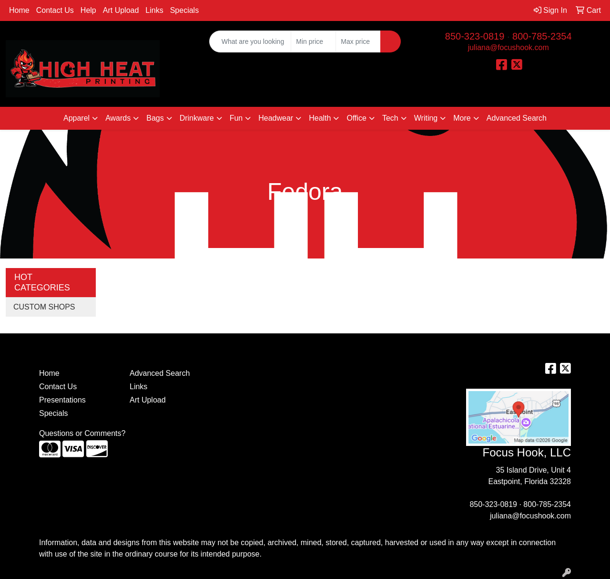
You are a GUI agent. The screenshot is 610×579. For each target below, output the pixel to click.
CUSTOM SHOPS (44, 307)
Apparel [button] (76, 118)
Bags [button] (154, 118)
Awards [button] (118, 118)
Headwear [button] (275, 118)
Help (88, 10)
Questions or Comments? (82, 433)
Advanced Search (517, 118)
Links (154, 10)
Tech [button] (390, 118)
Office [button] (356, 118)
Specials (184, 10)
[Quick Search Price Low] (313, 41)
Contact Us (55, 10)
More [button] (461, 118)
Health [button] (320, 118)
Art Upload (121, 10)
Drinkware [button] (197, 118)
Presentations (62, 400)
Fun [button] (236, 118)
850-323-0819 (475, 36)
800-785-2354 (542, 36)
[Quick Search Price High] (358, 41)
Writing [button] (426, 118)
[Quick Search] (250, 41)
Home (19, 10)
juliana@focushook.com (508, 47)
